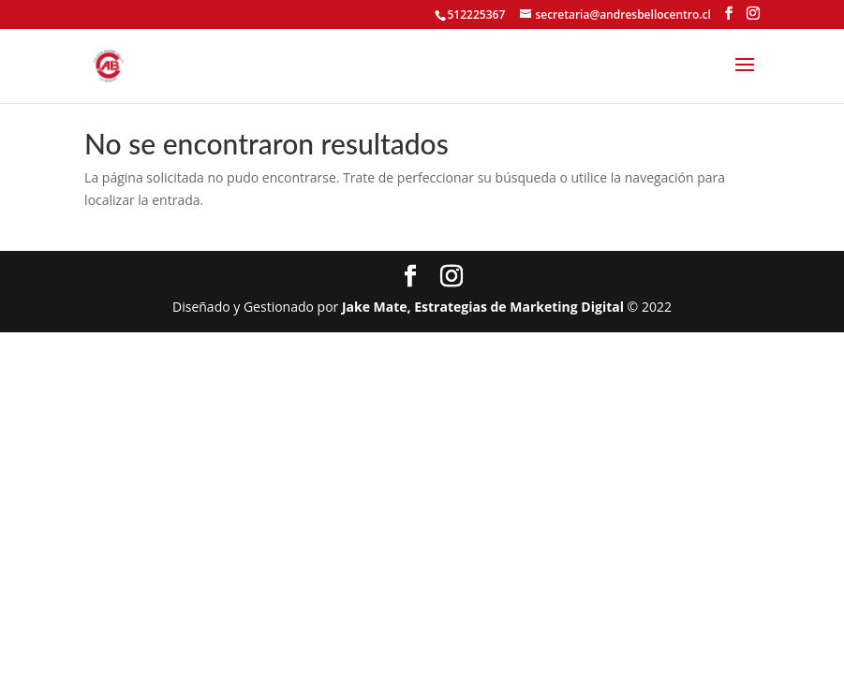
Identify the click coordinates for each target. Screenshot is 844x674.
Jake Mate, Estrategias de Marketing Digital (483, 306)
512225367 (477, 14)
